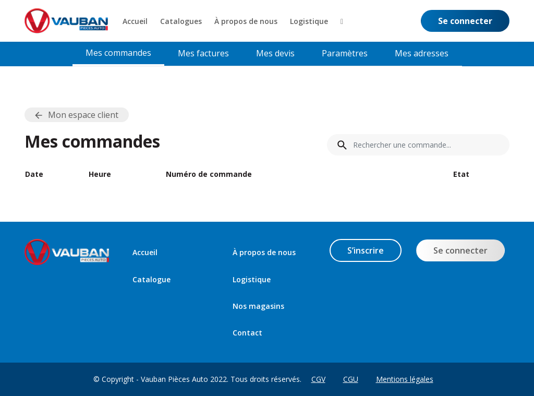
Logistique (252, 279)
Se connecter (460, 250)
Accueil (144, 252)
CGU (350, 379)
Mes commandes (118, 52)
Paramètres (345, 53)
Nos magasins (258, 306)
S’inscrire (365, 250)
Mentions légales (404, 379)
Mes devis (275, 53)
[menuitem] (135, 21)
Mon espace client (83, 115)
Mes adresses (421, 53)
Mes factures (203, 53)
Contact (247, 333)
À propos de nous (264, 252)
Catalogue (151, 279)
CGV (318, 379)
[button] (341, 21)
